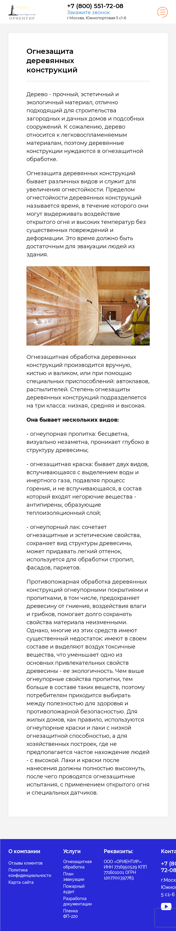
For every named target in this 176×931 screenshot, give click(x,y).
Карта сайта (21, 882)
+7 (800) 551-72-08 (95, 6)
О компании (24, 851)
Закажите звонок (88, 12)
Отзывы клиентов (25, 863)
